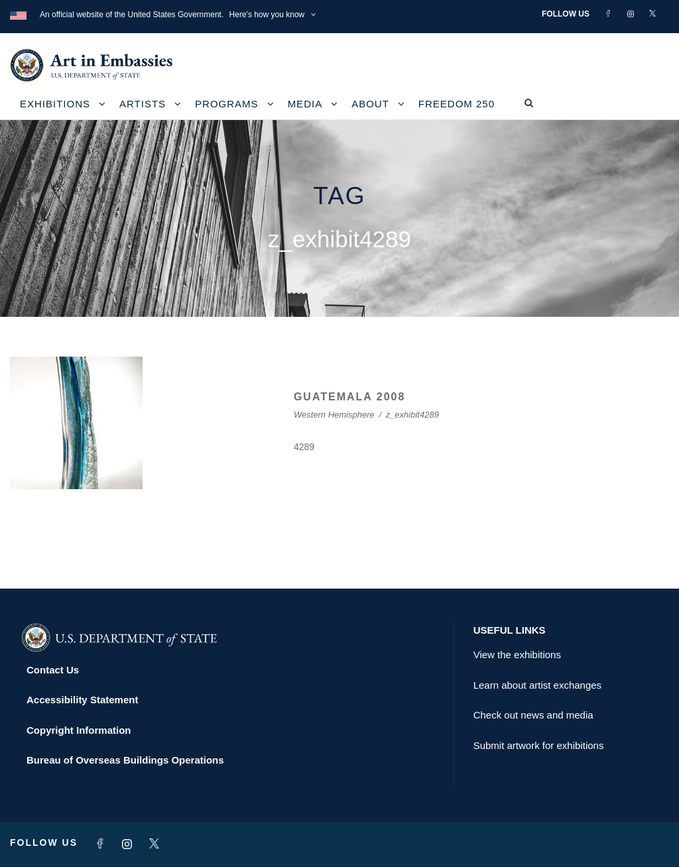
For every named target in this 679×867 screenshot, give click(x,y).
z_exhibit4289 (412, 415)
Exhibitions (55, 103)
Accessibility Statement (82, 699)
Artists (142, 103)
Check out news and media (533, 715)
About (370, 103)
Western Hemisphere (334, 415)
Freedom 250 (456, 103)
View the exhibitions (517, 654)
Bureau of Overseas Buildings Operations (125, 760)
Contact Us (53, 669)
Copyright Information (79, 730)
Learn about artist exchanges (537, 685)
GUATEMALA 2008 (349, 396)
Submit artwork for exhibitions (538, 745)
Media (305, 103)
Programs (227, 103)
